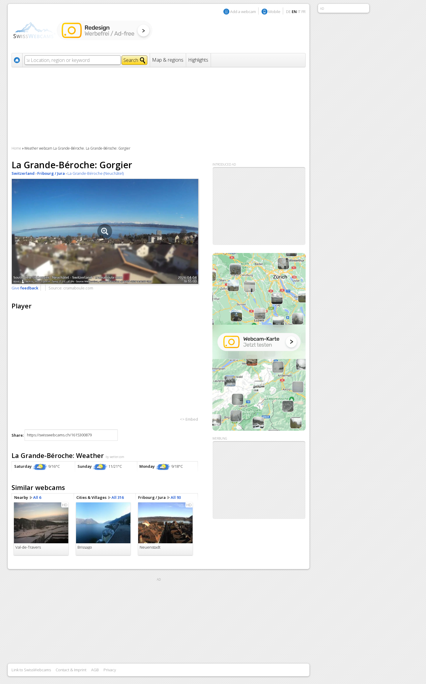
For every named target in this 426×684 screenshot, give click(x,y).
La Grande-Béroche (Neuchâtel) (95, 173)
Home (16, 148)
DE (288, 11)
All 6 (37, 497)
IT (299, 11)
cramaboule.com (78, 288)
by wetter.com (115, 457)
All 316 (118, 497)
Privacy (110, 669)
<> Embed (189, 419)
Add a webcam (243, 11)
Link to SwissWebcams (31, 669)
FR (303, 11)
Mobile (274, 11)
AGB (95, 669)
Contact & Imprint (71, 669)
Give (25, 288)
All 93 (176, 497)
